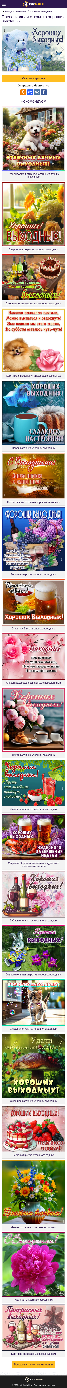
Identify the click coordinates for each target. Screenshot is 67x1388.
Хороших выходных (41, 11)
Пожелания (21, 11)
